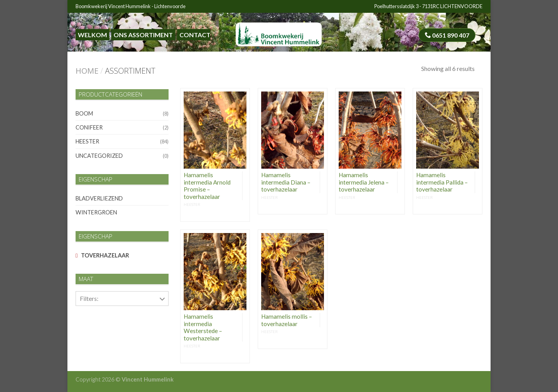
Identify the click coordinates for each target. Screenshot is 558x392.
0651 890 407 (447, 35)
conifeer (89, 127)
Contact (194, 34)
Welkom (92, 34)
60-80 (86, 336)
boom (84, 113)
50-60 (86, 318)
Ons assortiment (143, 34)
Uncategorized (99, 155)
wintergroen (96, 212)
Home (87, 71)
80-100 (88, 354)
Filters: (89, 298)
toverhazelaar (105, 255)
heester (87, 141)
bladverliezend (99, 198)
